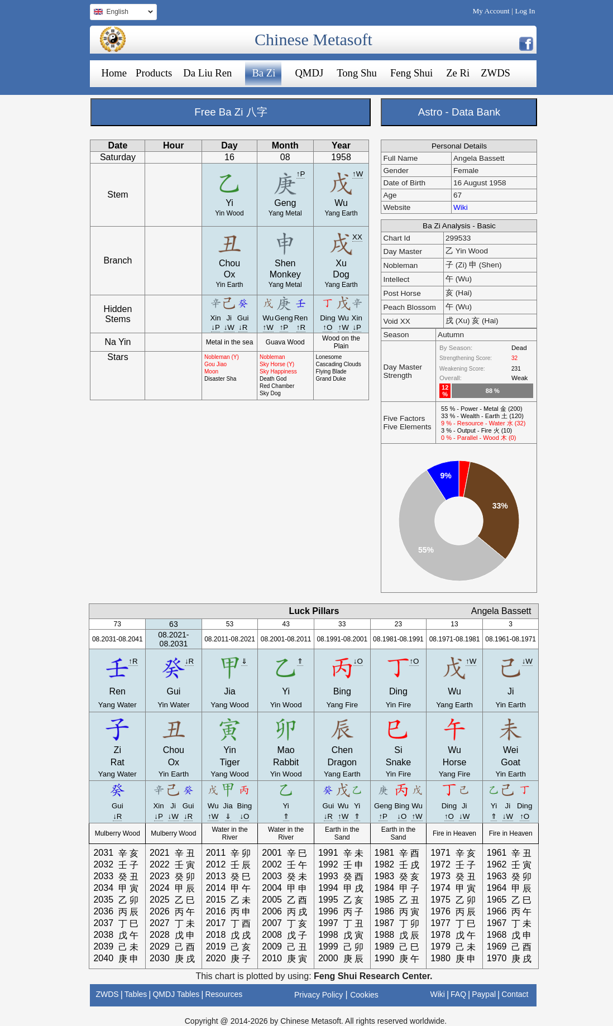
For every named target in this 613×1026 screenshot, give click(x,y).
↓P (215, 327)
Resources (223, 994)
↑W (357, 174)
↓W (229, 327)
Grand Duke (331, 379)
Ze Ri (458, 73)
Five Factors (404, 418)
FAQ (458, 994)
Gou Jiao (215, 364)
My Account (490, 11)
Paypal (484, 994)
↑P (300, 174)
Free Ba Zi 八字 (230, 112)
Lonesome (329, 357)
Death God (273, 379)
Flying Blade (331, 371)
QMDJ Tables (175, 994)
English (121, 13)
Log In (525, 11)
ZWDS (495, 73)
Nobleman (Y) (221, 357)
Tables (135, 994)
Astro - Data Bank (459, 112)
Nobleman (272, 357)
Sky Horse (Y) (277, 364)
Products (154, 73)
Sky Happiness (278, 371)
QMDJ (309, 73)
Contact (514, 994)
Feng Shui (411, 73)
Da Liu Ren (207, 73)
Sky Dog (270, 393)
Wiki (460, 207)
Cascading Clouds (338, 364)
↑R (300, 327)
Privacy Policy (318, 994)
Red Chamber (277, 386)
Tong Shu (357, 73)
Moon (211, 371)
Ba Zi (263, 73)
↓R (242, 327)
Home (114, 73)
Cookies (364, 994)
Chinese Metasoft (313, 39)
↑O (327, 327)
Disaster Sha (220, 379)
